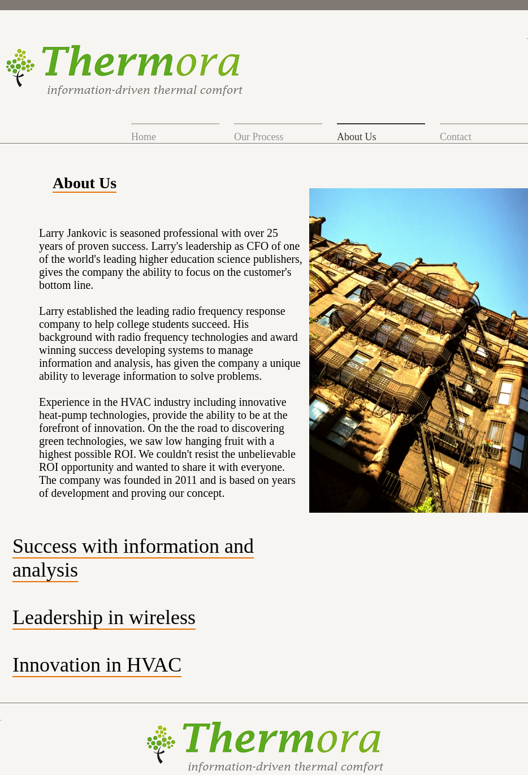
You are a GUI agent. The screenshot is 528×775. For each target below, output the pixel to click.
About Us (356, 136)
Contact (455, 136)
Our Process (259, 136)
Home (143, 136)
